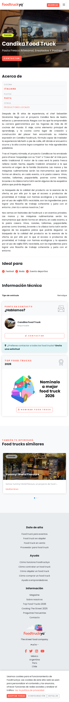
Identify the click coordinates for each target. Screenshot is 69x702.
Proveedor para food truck (34, 547)
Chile (34, 666)
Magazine (34, 594)
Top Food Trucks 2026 (34, 603)
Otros (7, 103)
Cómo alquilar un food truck (34, 571)
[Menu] (64, 5)
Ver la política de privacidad (29, 690)
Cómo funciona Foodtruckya (35, 562)
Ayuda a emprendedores (34, 580)
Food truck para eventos (34, 534)
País (34, 645)
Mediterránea (12, 489)
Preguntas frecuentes (34, 612)
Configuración (36, 696)
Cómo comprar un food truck (34, 575)
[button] (34, 498)
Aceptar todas (16, 696)
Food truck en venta (34, 543)
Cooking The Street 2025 (35, 608)
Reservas (53, 5)
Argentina (34, 659)
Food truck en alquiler (34, 538)
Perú (34, 663)
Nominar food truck (34, 409)
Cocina (8, 84)
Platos (8, 94)
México (34, 656)
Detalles (53, 696)
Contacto (34, 617)
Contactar (12, 58)
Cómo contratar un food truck (34, 566)
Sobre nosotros (34, 599)
